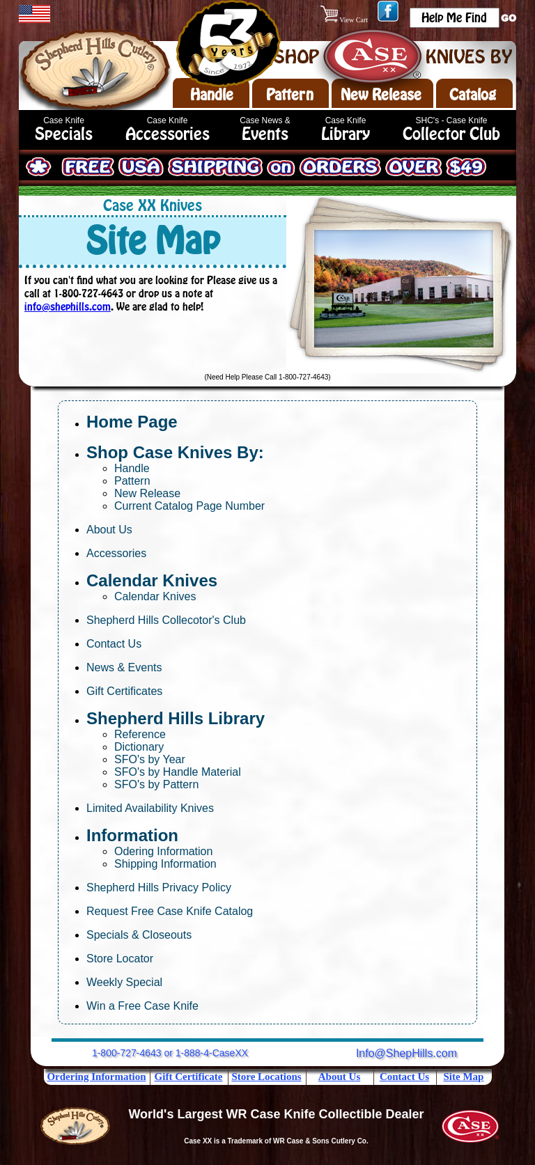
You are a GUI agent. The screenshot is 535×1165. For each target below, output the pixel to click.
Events (265, 134)
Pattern (289, 94)
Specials (64, 134)
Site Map (464, 1076)
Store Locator (119, 958)
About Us (109, 529)
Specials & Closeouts (139, 935)
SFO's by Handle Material (177, 772)
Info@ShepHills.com (406, 1053)
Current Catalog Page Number (189, 506)
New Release (381, 94)
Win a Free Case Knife (142, 1006)
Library (345, 134)
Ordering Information (96, 1076)
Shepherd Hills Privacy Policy (158, 887)
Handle (211, 94)
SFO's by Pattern (156, 784)
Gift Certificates (124, 691)
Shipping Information (165, 864)
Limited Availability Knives (150, 808)
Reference (140, 734)
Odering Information (163, 851)
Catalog (472, 94)
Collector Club (451, 134)
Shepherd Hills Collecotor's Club (166, 620)
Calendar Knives (155, 596)
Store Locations (266, 1076)
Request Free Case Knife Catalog (169, 911)
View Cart (345, 20)
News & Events (124, 667)
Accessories (167, 134)
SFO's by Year (149, 759)
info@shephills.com (67, 306)
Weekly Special (124, 982)
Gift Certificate (189, 1076)
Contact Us (113, 644)
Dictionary (139, 747)
